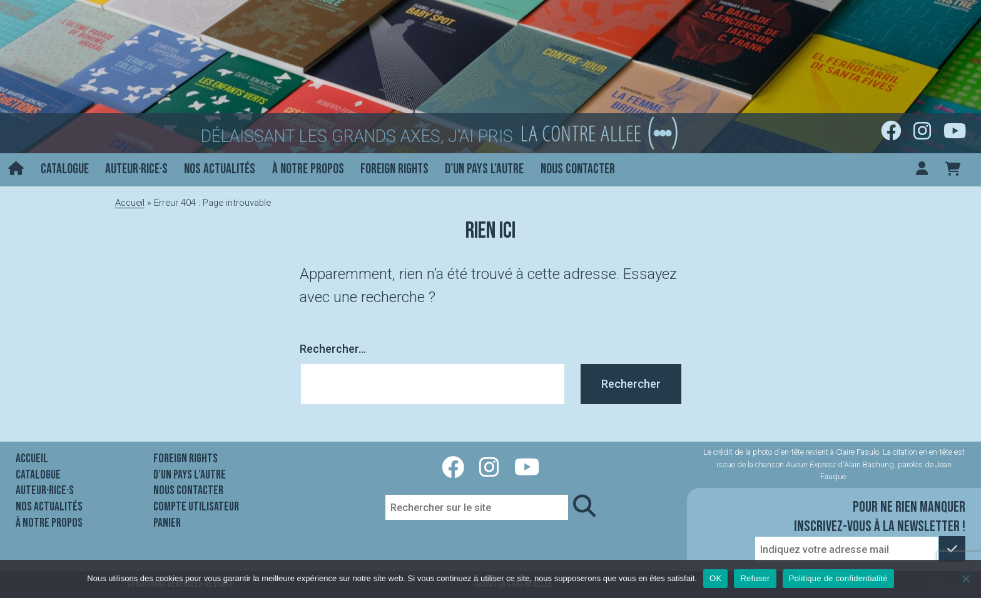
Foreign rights (394, 169)
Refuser (755, 578)
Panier (167, 522)
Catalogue (65, 169)
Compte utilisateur (196, 506)
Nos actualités (219, 169)
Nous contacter (578, 169)
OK (715, 578)
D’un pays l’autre (484, 169)
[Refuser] (965, 578)
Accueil (130, 202)
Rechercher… (333, 348)
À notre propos (308, 169)
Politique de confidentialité (838, 578)
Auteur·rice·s (136, 169)
